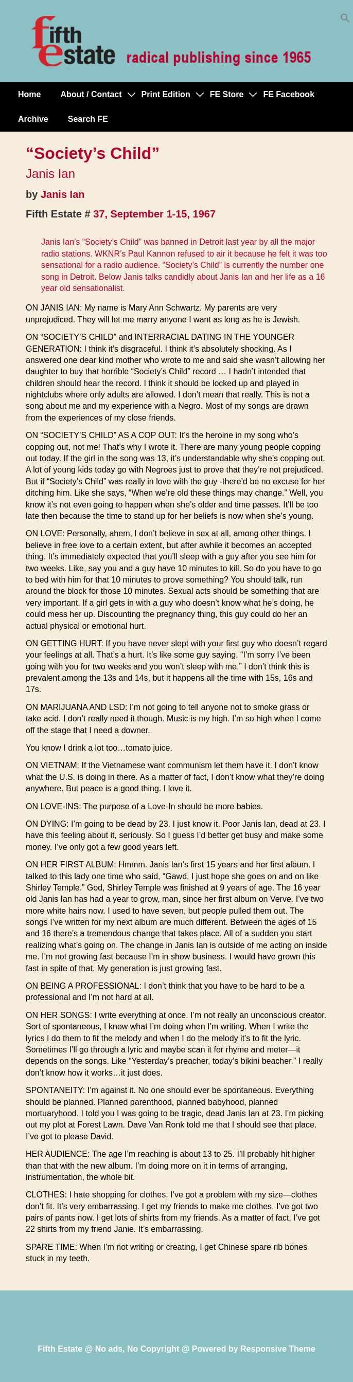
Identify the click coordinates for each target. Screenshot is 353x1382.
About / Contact (90, 94)
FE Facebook (288, 94)
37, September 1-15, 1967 (154, 214)
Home (29, 94)
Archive (33, 119)
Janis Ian (63, 194)
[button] (345, 20)
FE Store (227, 94)
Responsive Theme (277, 1348)
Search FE (88, 119)
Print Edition (166, 94)
